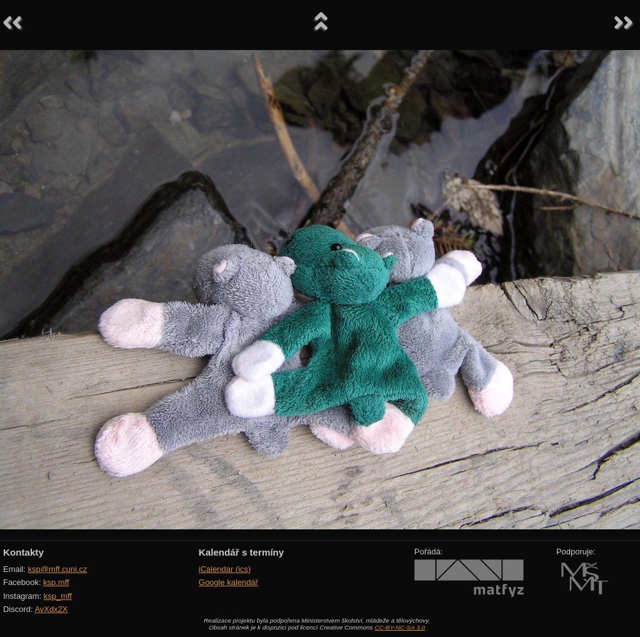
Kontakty (23, 552)
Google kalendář (228, 582)
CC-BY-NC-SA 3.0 (399, 627)
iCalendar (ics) (225, 569)
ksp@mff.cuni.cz (58, 569)
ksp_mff (58, 596)
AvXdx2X (51, 609)
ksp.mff (56, 582)
